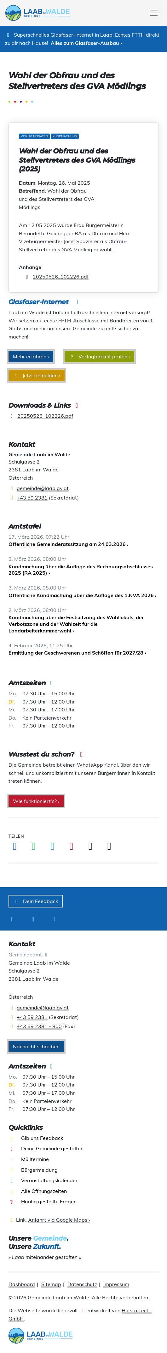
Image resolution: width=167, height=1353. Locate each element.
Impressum (116, 1284)
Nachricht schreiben (36, 1046)
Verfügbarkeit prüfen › (99, 356)
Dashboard (22, 1284)
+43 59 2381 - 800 (39, 1026)
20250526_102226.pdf (61, 276)
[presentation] (40, 13)
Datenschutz (82, 1284)
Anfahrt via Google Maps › (59, 1220)
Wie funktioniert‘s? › (36, 801)
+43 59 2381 (32, 497)
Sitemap (51, 1284)
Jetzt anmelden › (36, 375)
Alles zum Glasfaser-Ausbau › (86, 43)
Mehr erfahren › (31, 356)
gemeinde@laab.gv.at (43, 488)
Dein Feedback (36, 901)
